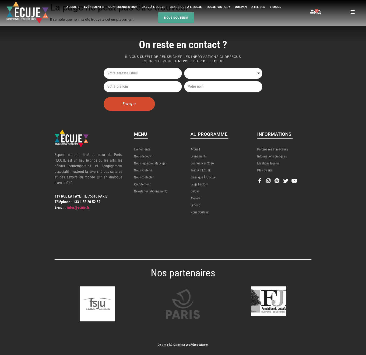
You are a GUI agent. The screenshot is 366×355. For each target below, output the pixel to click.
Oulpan (241, 7)
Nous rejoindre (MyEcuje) (150, 163)
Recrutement (142, 184)
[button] (324, 12)
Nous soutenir (176, 17)
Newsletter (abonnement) (150, 191)
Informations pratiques (272, 156)
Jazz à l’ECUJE (153, 7)
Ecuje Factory (218, 7)
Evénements (94, 7)
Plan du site (264, 170)
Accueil (72, 7)
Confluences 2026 (122, 7)
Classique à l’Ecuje (186, 7)
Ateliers (258, 7)
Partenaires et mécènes (272, 149)
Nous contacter (144, 177)
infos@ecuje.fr (78, 207)
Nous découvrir (143, 156)
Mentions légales (268, 163)
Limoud (275, 7)
